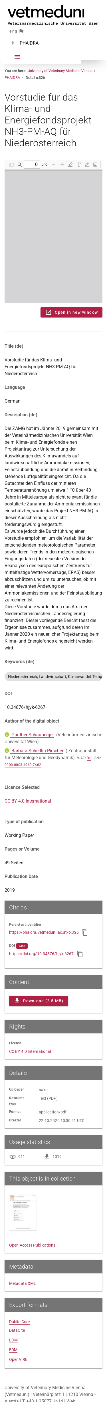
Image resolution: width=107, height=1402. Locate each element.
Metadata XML (22, 1283)
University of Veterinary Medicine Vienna (60, 71)
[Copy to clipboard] (85, 932)
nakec (44, 1089)
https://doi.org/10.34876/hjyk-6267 (41, 953)
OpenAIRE (18, 1359)
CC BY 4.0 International (28, 801)
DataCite (17, 1330)
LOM (13, 1340)
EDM (13, 1349)
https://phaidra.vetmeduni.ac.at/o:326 (44, 932)
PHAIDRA (12, 77)
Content (53, 231)
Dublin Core (19, 1321)
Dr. (89, 758)
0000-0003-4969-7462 (23, 765)
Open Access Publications (32, 1245)
